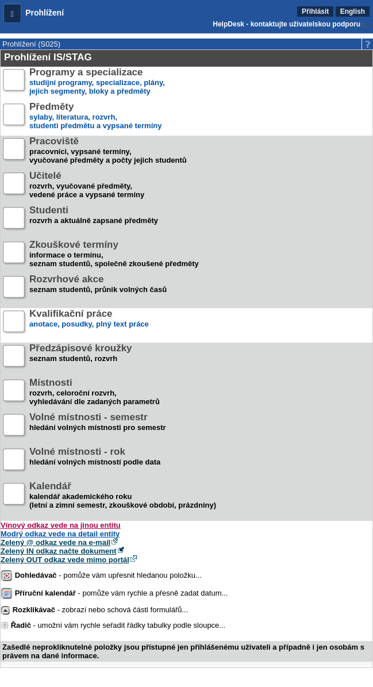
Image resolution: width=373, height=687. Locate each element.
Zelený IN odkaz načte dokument (59, 551)
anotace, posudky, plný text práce (89, 323)
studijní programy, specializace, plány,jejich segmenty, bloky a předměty (97, 81)
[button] (12, 13)
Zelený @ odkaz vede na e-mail (55, 542)
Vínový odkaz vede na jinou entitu (61, 525)
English (352, 11)
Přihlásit (315, 11)
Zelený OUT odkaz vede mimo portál (65, 559)
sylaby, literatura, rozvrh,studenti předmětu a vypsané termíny (95, 116)
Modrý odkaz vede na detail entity (60, 533)
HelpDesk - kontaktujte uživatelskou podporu (286, 24)
